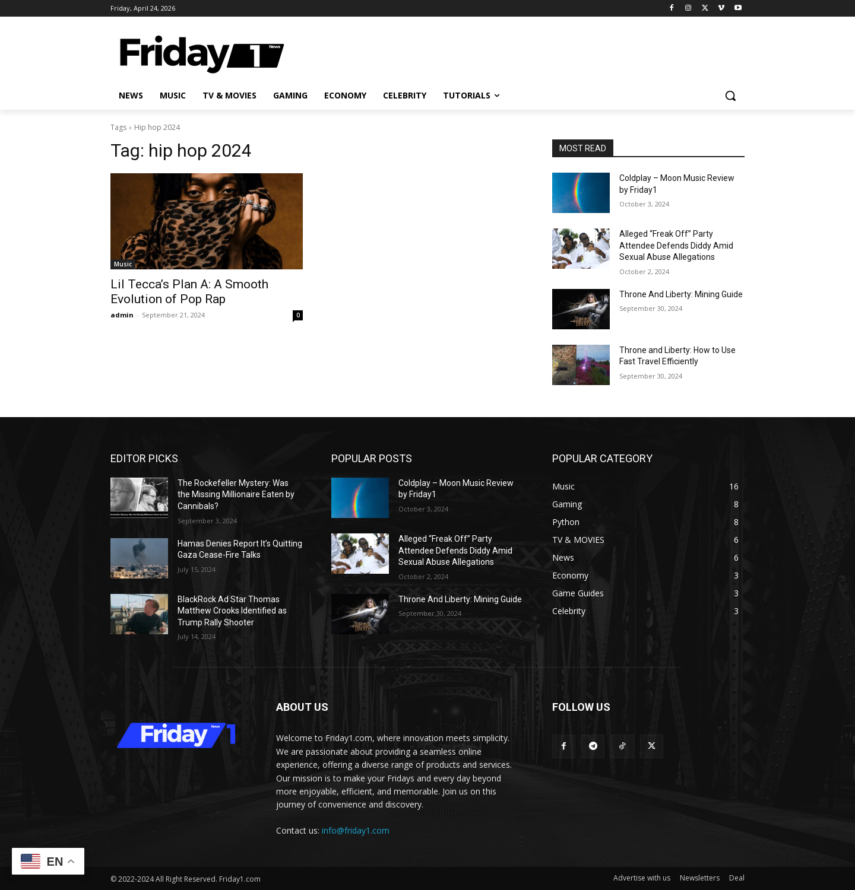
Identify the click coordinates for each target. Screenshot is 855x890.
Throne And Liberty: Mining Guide (681, 294)
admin (122, 314)
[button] (730, 95)
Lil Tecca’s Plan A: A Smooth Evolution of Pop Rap (189, 291)
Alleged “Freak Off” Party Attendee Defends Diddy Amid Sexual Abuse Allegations (676, 245)
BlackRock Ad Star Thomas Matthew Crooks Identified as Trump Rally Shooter (232, 611)
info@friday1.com (356, 830)
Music (123, 264)
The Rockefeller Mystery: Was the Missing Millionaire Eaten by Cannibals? (236, 494)
